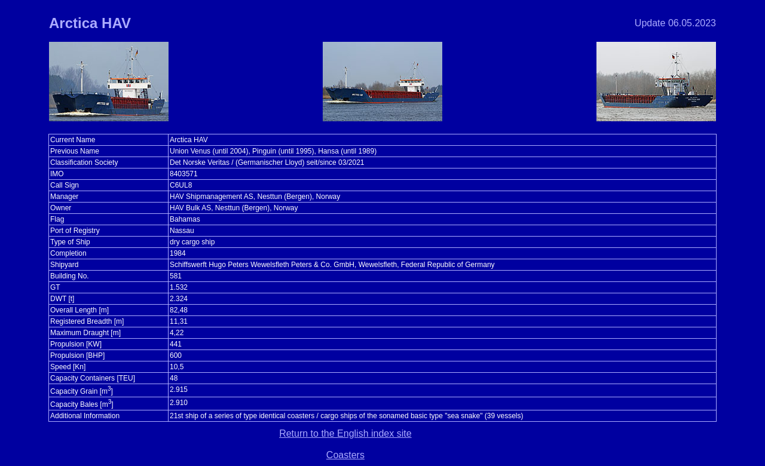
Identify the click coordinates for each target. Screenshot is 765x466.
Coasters (345, 455)
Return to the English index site (345, 433)
